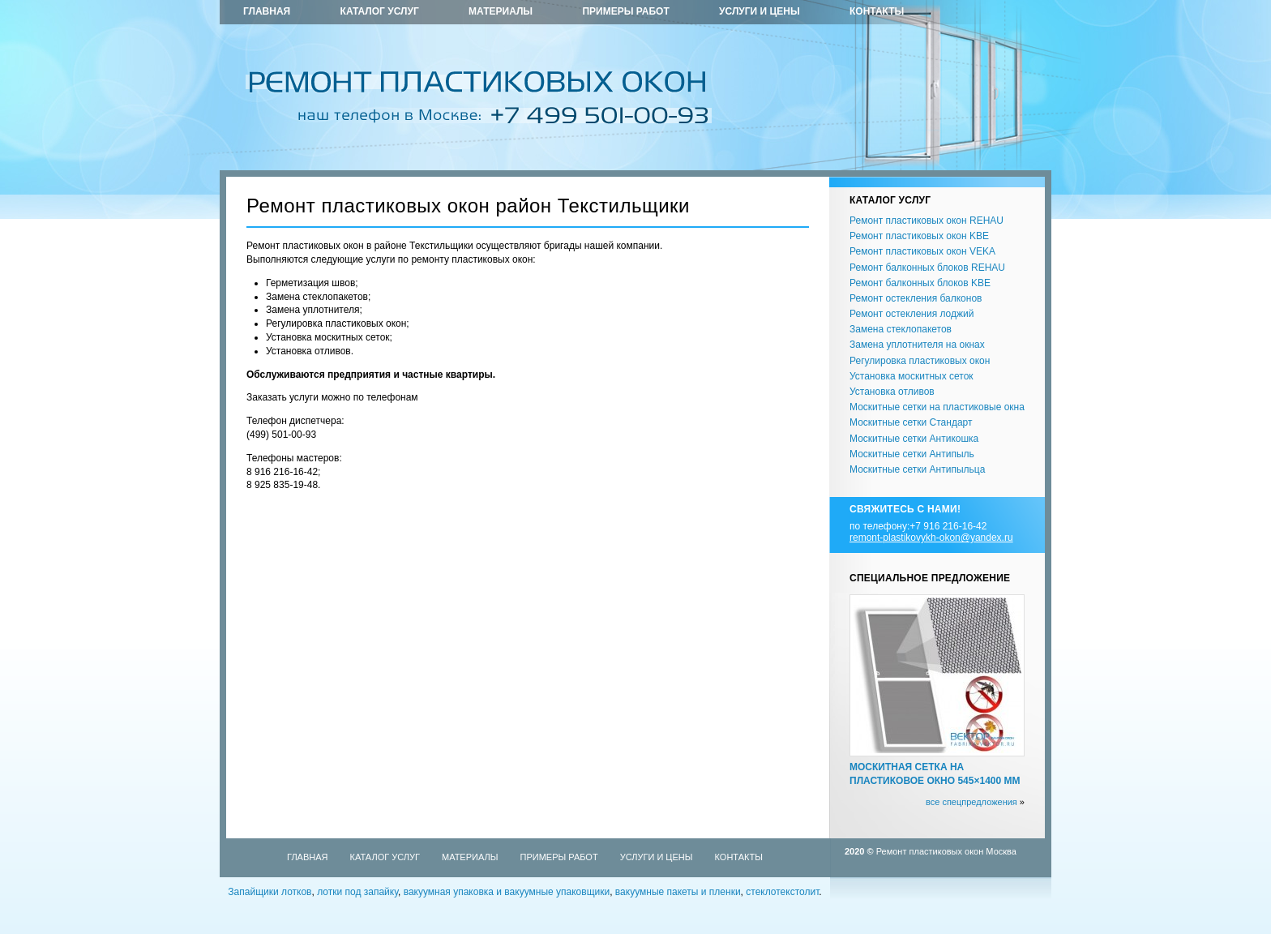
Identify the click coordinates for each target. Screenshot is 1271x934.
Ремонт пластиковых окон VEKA (922, 251)
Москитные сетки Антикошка (913, 438)
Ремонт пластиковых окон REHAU (926, 220)
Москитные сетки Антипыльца (917, 469)
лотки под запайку (357, 892)
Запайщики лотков (269, 892)
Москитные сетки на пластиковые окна (937, 407)
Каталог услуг (379, 11)
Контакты (876, 11)
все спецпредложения (971, 802)
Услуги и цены (759, 11)
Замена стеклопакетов (900, 329)
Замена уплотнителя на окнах (917, 344)
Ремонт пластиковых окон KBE (919, 236)
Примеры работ (625, 11)
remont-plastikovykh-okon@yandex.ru (931, 537)
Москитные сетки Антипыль (911, 454)
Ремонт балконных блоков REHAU (927, 267)
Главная (266, 11)
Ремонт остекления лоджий (911, 313)
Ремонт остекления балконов (915, 298)
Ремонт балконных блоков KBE (920, 283)
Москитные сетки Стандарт (910, 422)
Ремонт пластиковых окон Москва (946, 851)
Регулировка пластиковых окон (919, 360)
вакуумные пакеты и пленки (678, 892)
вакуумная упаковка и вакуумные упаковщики (507, 892)
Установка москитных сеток (911, 376)
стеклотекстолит (782, 892)
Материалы (501, 11)
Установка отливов (892, 391)
